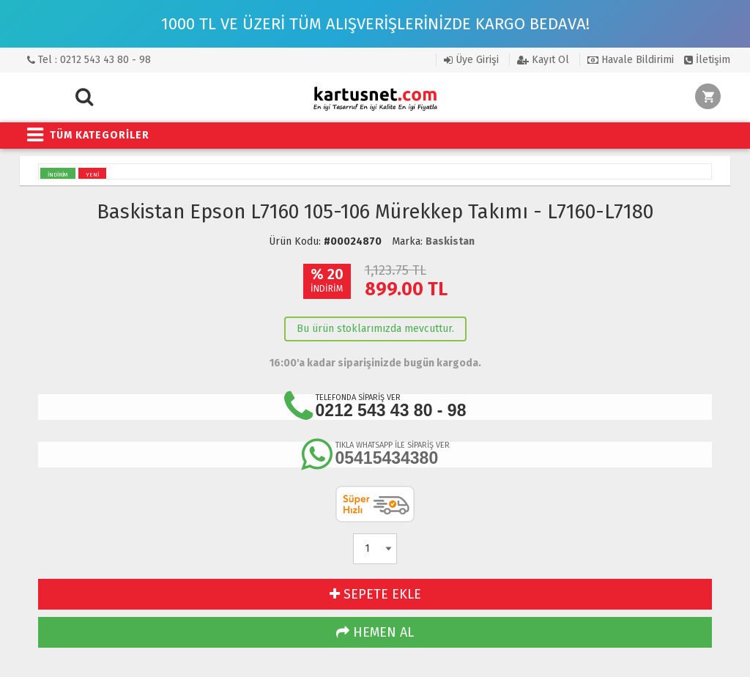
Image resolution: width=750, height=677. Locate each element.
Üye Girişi (471, 59)
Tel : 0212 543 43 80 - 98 (89, 59)
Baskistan (450, 241)
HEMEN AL (375, 632)
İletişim (707, 59)
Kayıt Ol (543, 59)
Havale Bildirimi (630, 59)
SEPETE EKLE (375, 594)
